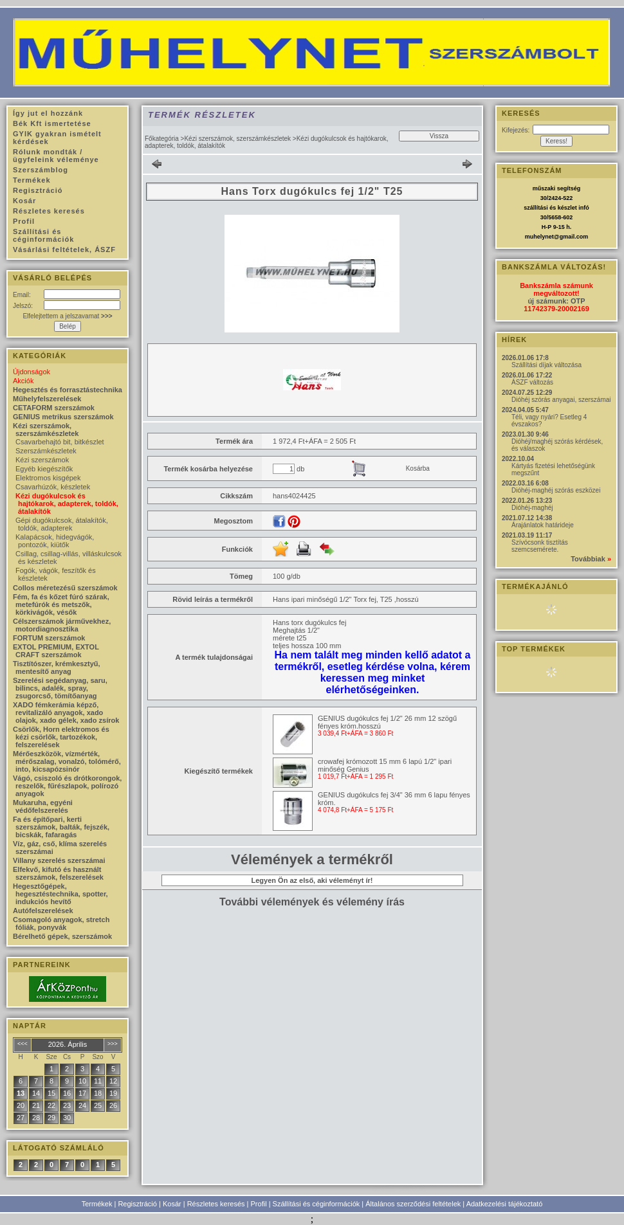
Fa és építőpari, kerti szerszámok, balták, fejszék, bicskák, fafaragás (61, 827)
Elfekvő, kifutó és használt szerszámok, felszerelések (58, 873)
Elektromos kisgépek (48, 478)
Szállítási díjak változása (546, 364)
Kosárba (418, 468)
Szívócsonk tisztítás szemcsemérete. (539, 546)
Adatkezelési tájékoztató (504, 1204)
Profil (259, 1204)
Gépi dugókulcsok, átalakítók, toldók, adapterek (61, 524)
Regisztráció (137, 1204)
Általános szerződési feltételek (413, 1204)
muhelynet (539, 236)
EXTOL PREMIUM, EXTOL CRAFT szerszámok (56, 650)
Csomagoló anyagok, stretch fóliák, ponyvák (61, 923)
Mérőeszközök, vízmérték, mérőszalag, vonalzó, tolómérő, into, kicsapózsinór (67, 761)
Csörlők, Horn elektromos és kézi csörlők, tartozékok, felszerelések (61, 737)
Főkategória (162, 138)
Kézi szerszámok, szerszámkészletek (237, 138)
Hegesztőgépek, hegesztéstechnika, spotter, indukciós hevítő (60, 893)
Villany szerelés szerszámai (59, 860)
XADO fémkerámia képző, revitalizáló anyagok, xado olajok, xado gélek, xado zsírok (66, 712)
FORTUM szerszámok (49, 638)
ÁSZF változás (532, 382)
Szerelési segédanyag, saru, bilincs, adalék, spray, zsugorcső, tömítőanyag (60, 688)
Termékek (97, 1204)
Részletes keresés (216, 1204)
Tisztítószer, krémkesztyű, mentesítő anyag (56, 667)
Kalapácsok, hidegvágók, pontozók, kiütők (54, 541)
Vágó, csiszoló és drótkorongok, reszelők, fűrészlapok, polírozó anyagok (67, 785)
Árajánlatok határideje (542, 525)
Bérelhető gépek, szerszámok (62, 936)
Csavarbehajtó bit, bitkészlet (59, 442)
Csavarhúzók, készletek (52, 487)
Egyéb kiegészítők (44, 469)
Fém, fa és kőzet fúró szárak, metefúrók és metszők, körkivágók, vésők (61, 604)
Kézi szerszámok (42, 460)
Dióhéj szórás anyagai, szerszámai (561, 399)
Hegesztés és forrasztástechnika (67, 390)
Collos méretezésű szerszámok (65, 588)
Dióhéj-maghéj (532, 507)
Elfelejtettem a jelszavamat (67, 316)
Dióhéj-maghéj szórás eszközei (555, 490)
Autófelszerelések (43, 910)
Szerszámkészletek (46, 451)
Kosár (172, 1204)
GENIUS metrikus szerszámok (63, 417)
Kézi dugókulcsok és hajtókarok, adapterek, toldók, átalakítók (66, 503)
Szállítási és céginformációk (316, 1204)
